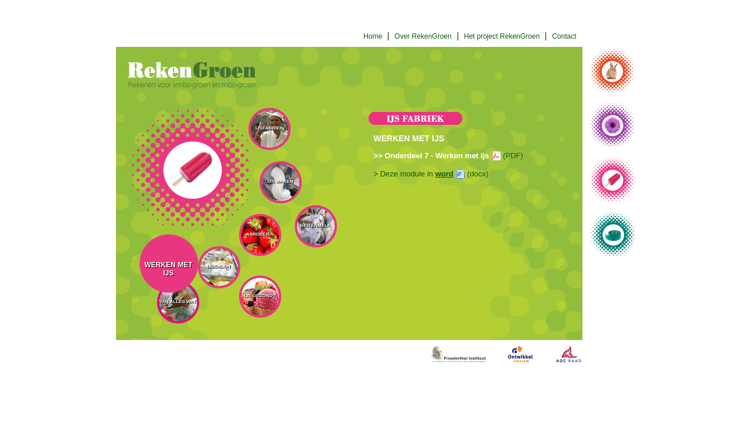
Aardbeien (260, 234)
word (444, 173)
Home (372, 36)
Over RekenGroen (422, 36)
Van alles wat (178, 301)
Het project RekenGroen (502, 36)
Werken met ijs (169, 269)
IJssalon (218, 266)
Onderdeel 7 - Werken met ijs (436, 155)
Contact (564, 36)
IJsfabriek (269, 128)
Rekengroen (192, 75)
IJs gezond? (259, 295)
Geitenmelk (315, 225)
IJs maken (281, 181)
